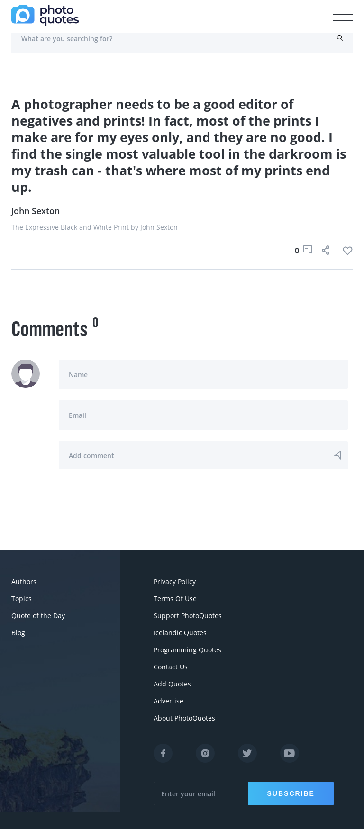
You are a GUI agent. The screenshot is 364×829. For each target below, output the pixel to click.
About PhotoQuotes (184, 717)
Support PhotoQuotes (188, 615)
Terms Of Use (175, 598)
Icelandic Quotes (180, 632)
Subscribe (291, 793)
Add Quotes (172, 683)
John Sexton (35, 210)
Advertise (168, 700)
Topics (21, 598)
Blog (18, 632)
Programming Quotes (187, 649)
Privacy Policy (175, 581)
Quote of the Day (38, 615)
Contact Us (171, 666)
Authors (23, 581)
